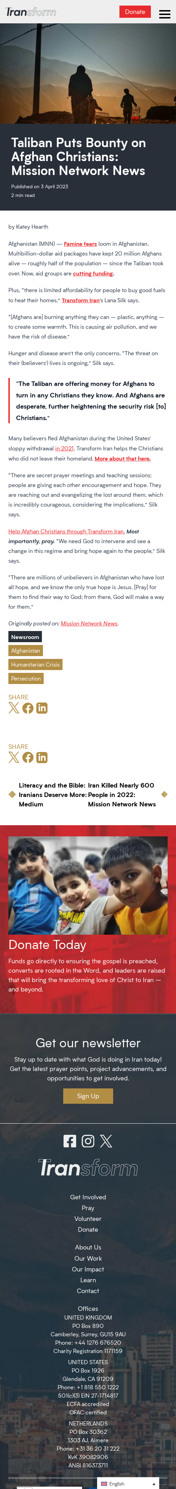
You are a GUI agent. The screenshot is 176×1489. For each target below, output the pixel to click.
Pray (88, 1207)
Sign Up (88, 1096)
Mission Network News (89, 623)
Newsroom (25, 636)
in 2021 (64, 448)
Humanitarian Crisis (35, 664)
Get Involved (88, 1197)
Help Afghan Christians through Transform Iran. (66, 531)
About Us (88, 1247)
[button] (128, 1483)
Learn (88, 1280)
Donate (135, 11)
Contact (88, 1290)
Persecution (26, 678)
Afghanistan (25, 650)
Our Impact (88, 1269)
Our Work (88, 1258)
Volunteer (88, 1218)
